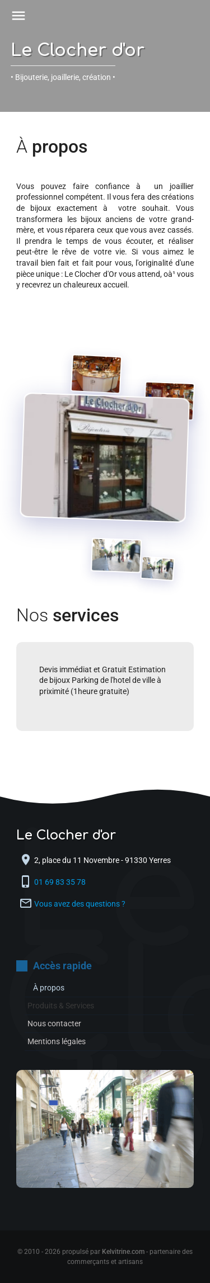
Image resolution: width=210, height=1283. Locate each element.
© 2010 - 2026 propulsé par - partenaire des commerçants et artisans (105, 1257)
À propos (48, 987)
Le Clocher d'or (77, 50)
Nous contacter (54, 1023)
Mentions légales (56, 1041)
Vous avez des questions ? (79, 903)
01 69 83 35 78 (60, 882)
